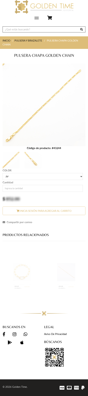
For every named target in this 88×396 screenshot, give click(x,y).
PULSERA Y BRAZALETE (28, 40)
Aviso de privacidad (55, 333)
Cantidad (8, 182)
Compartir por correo (17, 222)
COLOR (7, 170)
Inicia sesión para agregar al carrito (44, 210)
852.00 (13, 198)
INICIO (6, 40)
